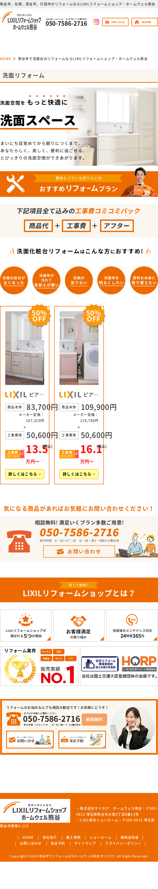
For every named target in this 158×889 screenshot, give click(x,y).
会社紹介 (49, 837)
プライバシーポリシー (123, 843)
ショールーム (101, 837)
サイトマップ (85, 843)
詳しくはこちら (24, 474)
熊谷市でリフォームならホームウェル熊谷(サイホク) (77, 856)
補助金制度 (130, 837)
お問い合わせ (31, 843)
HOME (27, 837)
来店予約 (58, 843)
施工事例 (73, 837)
